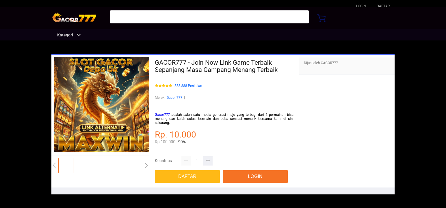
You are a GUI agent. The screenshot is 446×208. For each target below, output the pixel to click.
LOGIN (361, 6)
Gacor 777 (174, 98)
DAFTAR (383, 6)
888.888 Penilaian (188, 86)
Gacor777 (162, 115)
